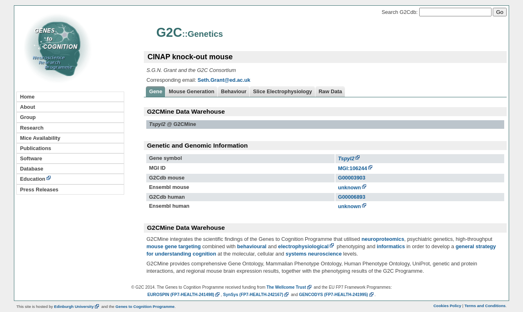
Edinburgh (77, 306)
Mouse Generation (192, 91)
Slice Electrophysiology (282, 91)
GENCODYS (337, 294)
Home (27, 97)
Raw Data (330, 91)
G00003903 (351, 178)
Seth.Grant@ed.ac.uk (224, 80)
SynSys (256, 294)
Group (28, 117)
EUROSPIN (184, 294)
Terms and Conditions (485, 305)
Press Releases (39, 189)
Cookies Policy (447, 305)
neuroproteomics (383, 239)
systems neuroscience (314, 254)
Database (31, 169)
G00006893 (351, 197)
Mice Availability (40, 138)
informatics (391, 246)
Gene (155, 91)
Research (32, 128)
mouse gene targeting (173, 246)
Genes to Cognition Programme (145, 306)
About (27, 107)
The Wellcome (289, 287)
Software (31, 158)
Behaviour (234, 91)
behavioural (251, 246)
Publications (35, 148)
